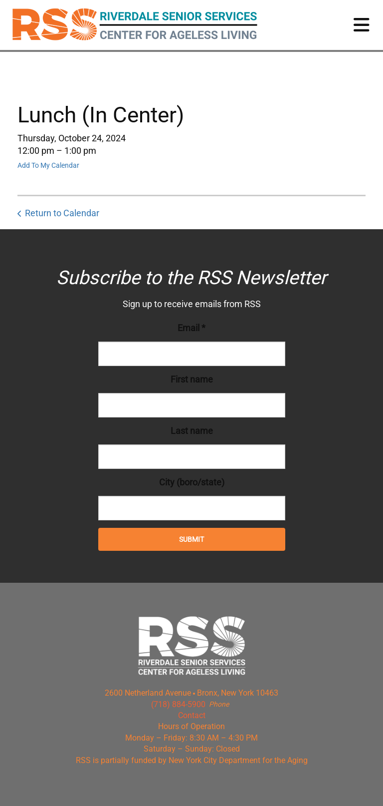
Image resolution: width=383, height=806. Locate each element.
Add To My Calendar (48, 165)
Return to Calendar (62, 213)
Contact (191, 715)
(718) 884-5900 (178, 704)
